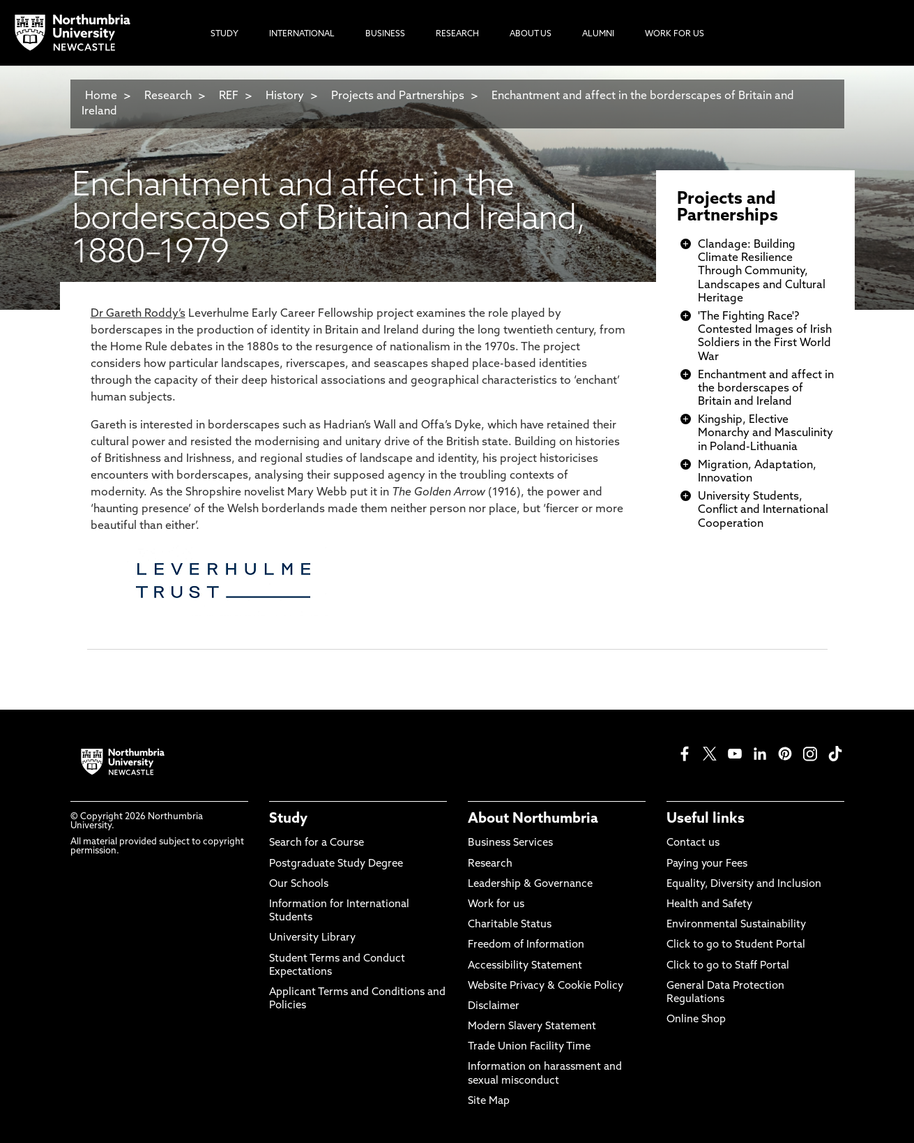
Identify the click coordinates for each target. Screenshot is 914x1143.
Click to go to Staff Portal (728, 966)
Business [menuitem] (385, 34)
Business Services (510, 843)
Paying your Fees (707, 864)
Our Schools (298, 884)
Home (101, 96)
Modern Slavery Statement (532, 1027)
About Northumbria (533, 819)
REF (228, 96)
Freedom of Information (526, 945)
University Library (312, 938)
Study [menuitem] (224, 34)
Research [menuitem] (457, 34)
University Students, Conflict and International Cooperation (763, 510)
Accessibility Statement (525, 966)
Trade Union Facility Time (529, 1047)
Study (288, 819)
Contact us (693, 843)
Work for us (496, 904)
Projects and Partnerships (397, 96)
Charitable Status (509, 925)
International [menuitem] (302, 34)
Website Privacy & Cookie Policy (545, 986)
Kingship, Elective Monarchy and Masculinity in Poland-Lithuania (765, 433)
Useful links (706, 819)
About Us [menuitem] (530, 34)
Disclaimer (493, 1006)
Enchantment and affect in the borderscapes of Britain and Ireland (766, 389)
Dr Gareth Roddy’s (138, 314)
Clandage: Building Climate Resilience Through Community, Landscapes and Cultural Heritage (761, 271)
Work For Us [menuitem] (674, 34)
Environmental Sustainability (736, 925)
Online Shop (696, 1020)
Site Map (489, 1101)
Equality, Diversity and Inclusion (744, 884)
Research (168, 96)
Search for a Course (316, 843)
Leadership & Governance (530, 884)
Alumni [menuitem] (598, 34)
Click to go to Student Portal (736, 945)
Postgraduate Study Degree (336, 864)
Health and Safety (709, 904)
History (285, 96)
